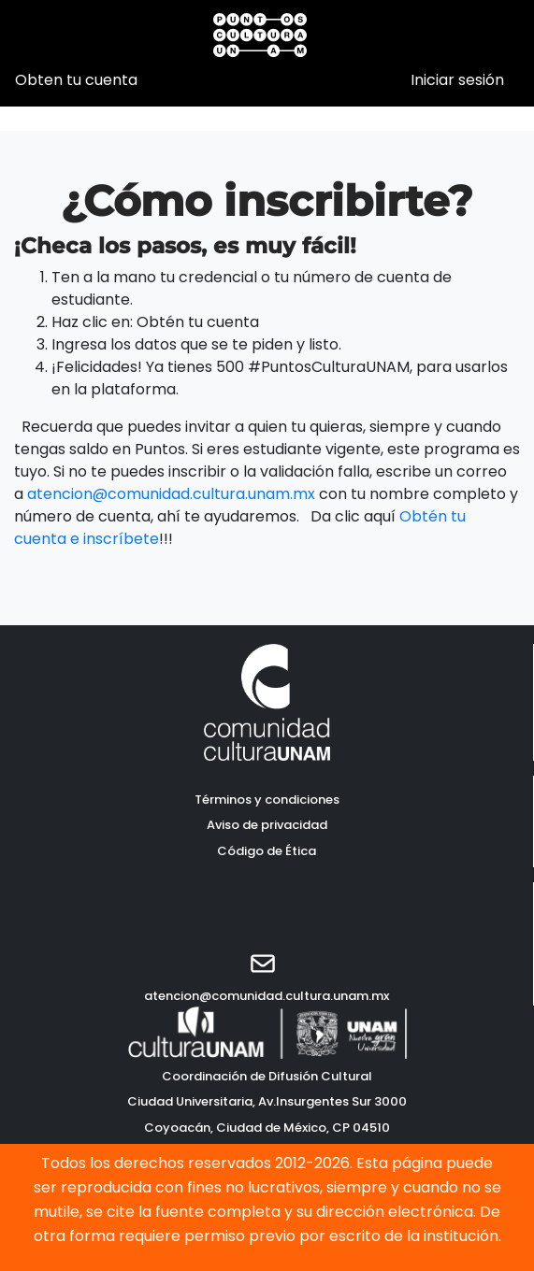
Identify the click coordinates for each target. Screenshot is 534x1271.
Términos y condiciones (267, 799)
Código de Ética (266, 851)
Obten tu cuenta (76, 80)
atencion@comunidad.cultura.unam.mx (171, 494)
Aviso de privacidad (267, 825)
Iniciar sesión (457, 80)
